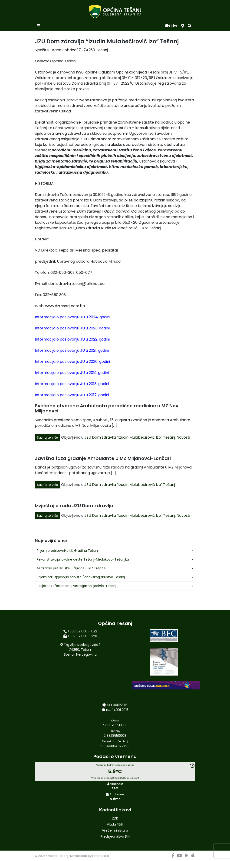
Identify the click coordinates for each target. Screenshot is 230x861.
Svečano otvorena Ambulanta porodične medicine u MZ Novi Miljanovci (107, 408)
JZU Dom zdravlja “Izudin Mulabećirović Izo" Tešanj (129, 437)
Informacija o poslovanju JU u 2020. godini (72, 361)
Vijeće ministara (115, 830)
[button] (189, 26)
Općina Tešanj (57, 856)
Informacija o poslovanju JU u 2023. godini (72, 328)
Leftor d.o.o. (101, 856)
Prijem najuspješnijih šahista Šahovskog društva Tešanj (81, 577)
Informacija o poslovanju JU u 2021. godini (72, 350)
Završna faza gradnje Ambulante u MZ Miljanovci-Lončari (103, 458)
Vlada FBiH (115, 824)
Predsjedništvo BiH (115, 836)
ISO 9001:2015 (117, 705)
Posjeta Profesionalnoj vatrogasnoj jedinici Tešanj (76, 586)
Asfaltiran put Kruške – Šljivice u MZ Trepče (71, 568)
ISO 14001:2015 (117, 710)
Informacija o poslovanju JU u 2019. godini (72, 372)
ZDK (115, 818)
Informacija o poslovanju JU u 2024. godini (72, 317)
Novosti (183, 437)
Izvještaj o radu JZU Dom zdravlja (74, 505)
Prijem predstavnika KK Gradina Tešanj (68, 550)
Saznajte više (47, 437)
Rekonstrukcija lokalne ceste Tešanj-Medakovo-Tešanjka (83, 559)
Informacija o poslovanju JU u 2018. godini (72, 383)
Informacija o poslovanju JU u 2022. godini (72, 339)
